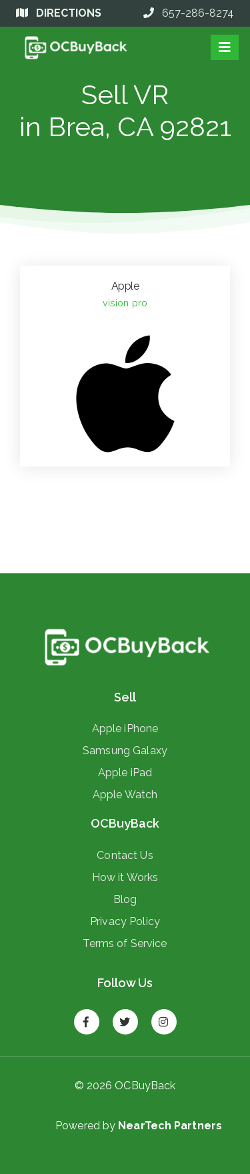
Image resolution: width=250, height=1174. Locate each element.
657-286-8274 (188, 13)
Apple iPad (125, 772)
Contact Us (125, 855)
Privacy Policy (125, 921)
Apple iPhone (125, 728)
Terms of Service (125, 943)
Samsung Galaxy (125, 750)
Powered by (138, 1125)
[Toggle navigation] (224, 47)
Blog (125, 899)
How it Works (125, 877)
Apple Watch (125, 794)
